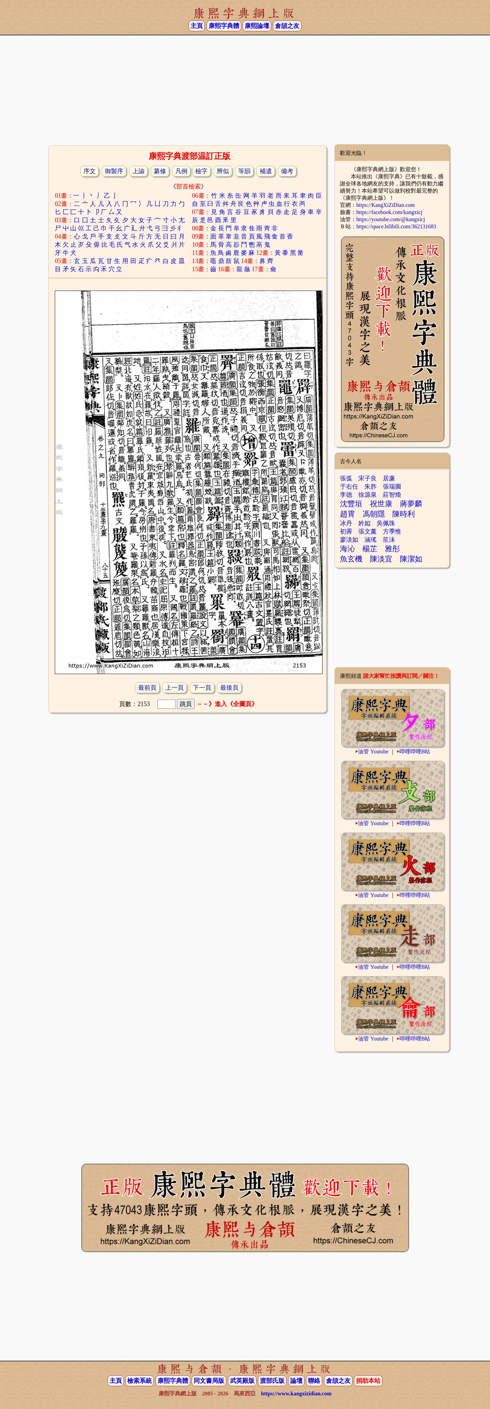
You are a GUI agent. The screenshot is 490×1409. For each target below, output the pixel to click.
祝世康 (381, 503)
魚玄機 (351, 559)
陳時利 (403, 514)
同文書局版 (209, 1380)
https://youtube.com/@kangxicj (390, 219)
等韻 (244, 171)
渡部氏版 (272, 1380)
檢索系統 (139, 1380)
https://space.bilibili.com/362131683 (396, 226)
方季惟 (392, 531)
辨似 (223, 171)
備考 (287, 171)
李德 (346, 494)
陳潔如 (411, 559)
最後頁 (229, 687)
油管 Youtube (373, 751)
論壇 (296, 1380)
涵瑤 (370, 539)
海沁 (347, 548)
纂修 (160, 171)
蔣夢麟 (411, 503)
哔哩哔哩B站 (414, 751)
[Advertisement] (245, 89)
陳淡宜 (381, 559)
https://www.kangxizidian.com (296, 1393)
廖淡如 (349, 539)
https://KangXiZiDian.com (385, 205)
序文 (89, 171)
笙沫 (389, 539)
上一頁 (174, 687)
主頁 (197, 25)
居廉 (389, 478)
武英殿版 (242, 1380)
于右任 (349, 486)
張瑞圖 (392, 486)
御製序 (114, 171)
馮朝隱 (373, 514)
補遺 (266, 171)
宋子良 (367, 478)
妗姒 (364, 523)
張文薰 (367, 531)
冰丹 (346, 523)
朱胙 (370, 486)
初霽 (346, 531)
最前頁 (147, 687)
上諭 (138, 171)
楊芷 (369, 548)
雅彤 (392, 548)
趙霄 (347, 514)
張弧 (346, 478)
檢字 (201, 171)
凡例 (181, 171)
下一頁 (202, 687)
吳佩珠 (386, 523)
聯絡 (314, 1380)
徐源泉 (367, 494)
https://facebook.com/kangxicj (389, 212)
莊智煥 (392, 494)
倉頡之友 (287, 25)
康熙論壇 (257, 25)
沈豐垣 (351, 503)
